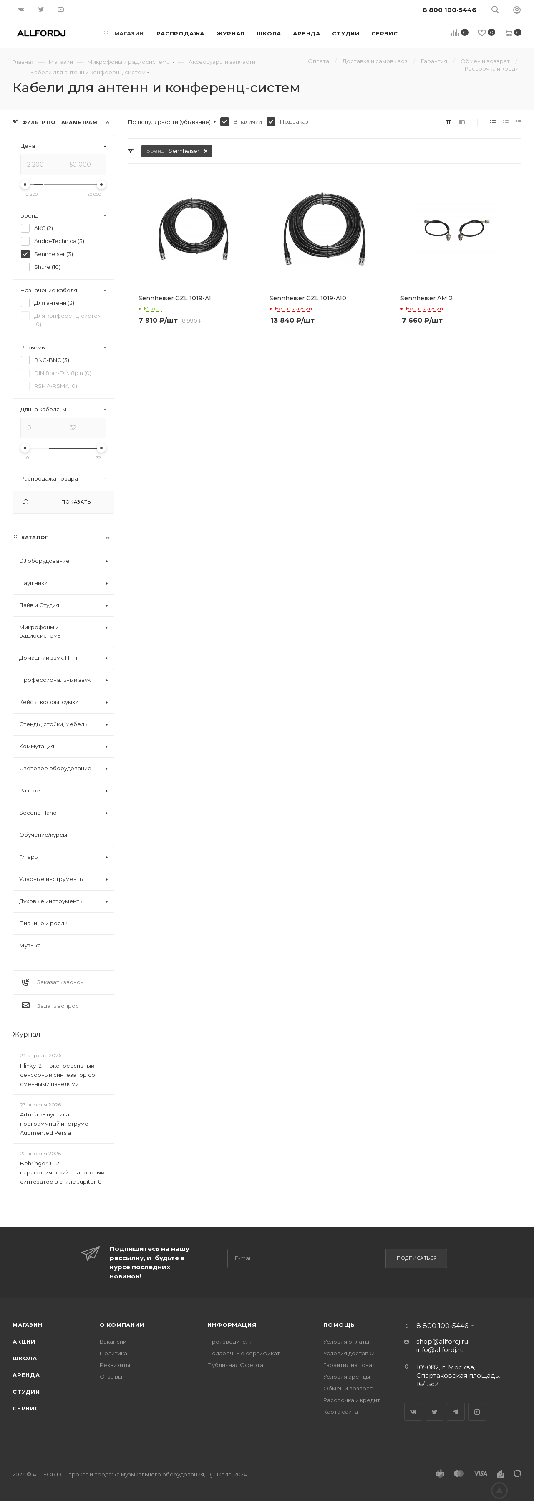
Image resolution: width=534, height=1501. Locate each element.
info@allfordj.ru (440, 1350)
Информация (231, 1324)
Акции (24, 1341)
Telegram (456, 1412)
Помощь (339, 1324)
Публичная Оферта (235, 1365)
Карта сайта (340, 1411)
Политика (113, 1353)
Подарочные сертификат (243, 1353)
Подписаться (417, 1258)
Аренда (26, 1375)
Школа (25, 1358)
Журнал (26, 1034)
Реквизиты (115, 1365)
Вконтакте (413, 1412)
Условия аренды (346, 1376)
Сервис (26, 1408)
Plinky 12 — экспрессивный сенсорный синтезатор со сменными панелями (57, 1074)
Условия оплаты (346, 1341)
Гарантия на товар (349, 1365)
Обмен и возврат (348, 1388)
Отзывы (111, 1376)
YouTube (477, 1412)
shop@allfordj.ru (442, 1341)
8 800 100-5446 (442, 1326)
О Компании (122, 1324)
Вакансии (113, 1341)
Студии (26, 1391)
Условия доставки (349, 1353)
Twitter (434, 1412)
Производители (230, 1341)
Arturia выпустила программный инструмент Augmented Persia (57, 1123)
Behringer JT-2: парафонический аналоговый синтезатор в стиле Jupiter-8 (62, 1172)
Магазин (28, 1324)
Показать (76, 502)
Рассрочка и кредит (351, 1400)
